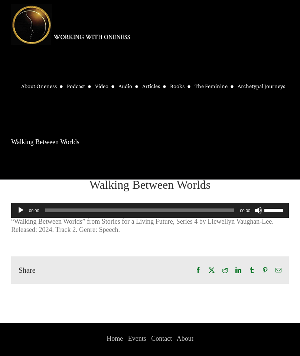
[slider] (139, 210)
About (185, 338)
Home (115, 338)
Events (137, 338)
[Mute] (258, 210)
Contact (161, 338)
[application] (150, 210)
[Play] (21, 210)
